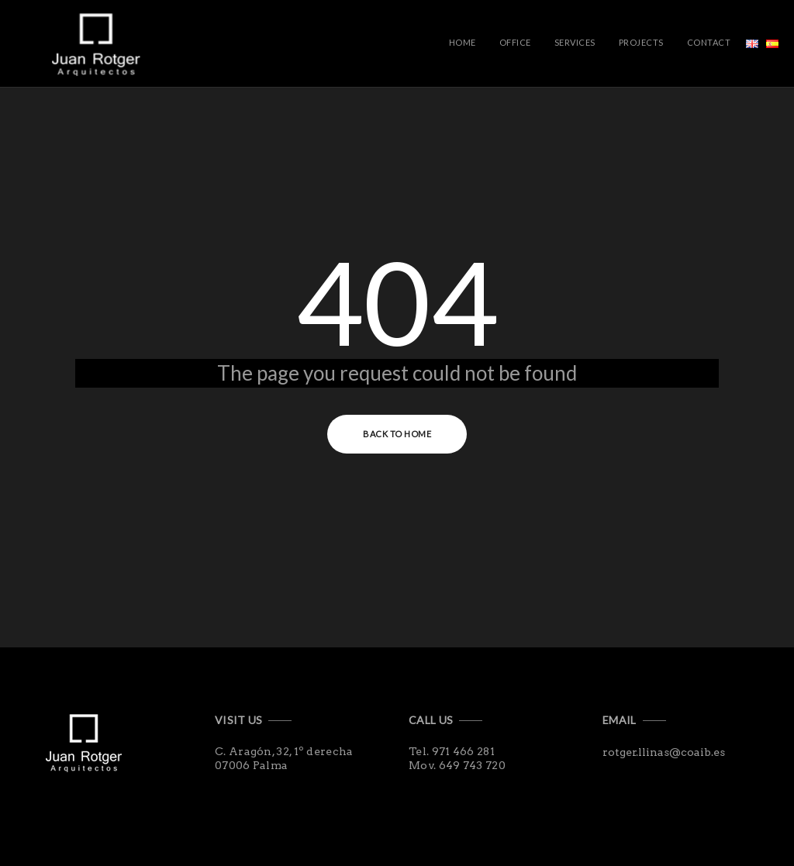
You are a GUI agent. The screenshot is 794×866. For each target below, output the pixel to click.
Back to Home (397, 434)
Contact (709, 42)
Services (575, 42)
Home (462, 42)
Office (515, 42)
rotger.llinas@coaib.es (663, 752)
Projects (641, 42)
